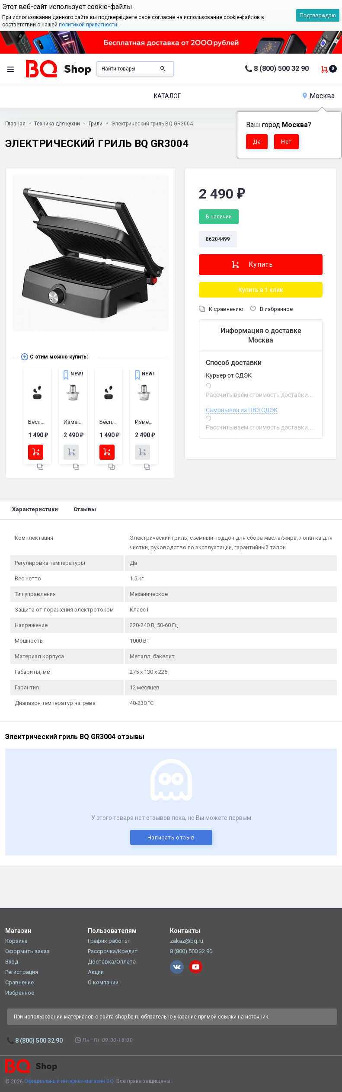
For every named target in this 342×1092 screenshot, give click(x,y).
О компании (103, 982)
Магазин (18, 930)
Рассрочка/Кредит (112, 951)
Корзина (16, 941)
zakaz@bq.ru (186, 941)
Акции (96, 972)
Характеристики (35, 509)
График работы (108, 941)
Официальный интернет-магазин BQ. (69, 1081)
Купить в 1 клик (260, 289)
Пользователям (112, 930)
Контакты (185, 930)
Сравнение (19, 982)
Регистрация (21, 972)
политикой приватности (88, 25)
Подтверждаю (318, 15)
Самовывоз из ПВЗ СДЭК (242, 410)
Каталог (167, 96)
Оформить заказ (27, 951)
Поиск (163, 69)
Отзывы (85, 509)
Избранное (19, 993)
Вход (11, 961)
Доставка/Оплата (112, 961)
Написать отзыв (171, 837)
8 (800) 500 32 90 (281, 68)
